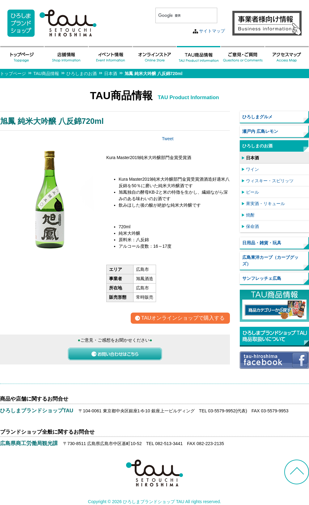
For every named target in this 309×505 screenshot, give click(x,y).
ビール (252, 192)
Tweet (167, 138)
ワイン (252, 169)
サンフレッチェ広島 (261, 278)
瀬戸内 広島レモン (260, 131)
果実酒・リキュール (265, 203)
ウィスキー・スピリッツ (270, 180)
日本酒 (110, 73)
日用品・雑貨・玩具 (261, 242)
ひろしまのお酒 (81, 73)
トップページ (13, 73)
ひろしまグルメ (257, 116)
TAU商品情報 (46, 73)
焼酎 (250, 215)
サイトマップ (212, 30)
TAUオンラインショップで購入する (183, 318)
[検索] (179, 15)
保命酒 (252, 226)
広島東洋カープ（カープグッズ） (270, 260)
